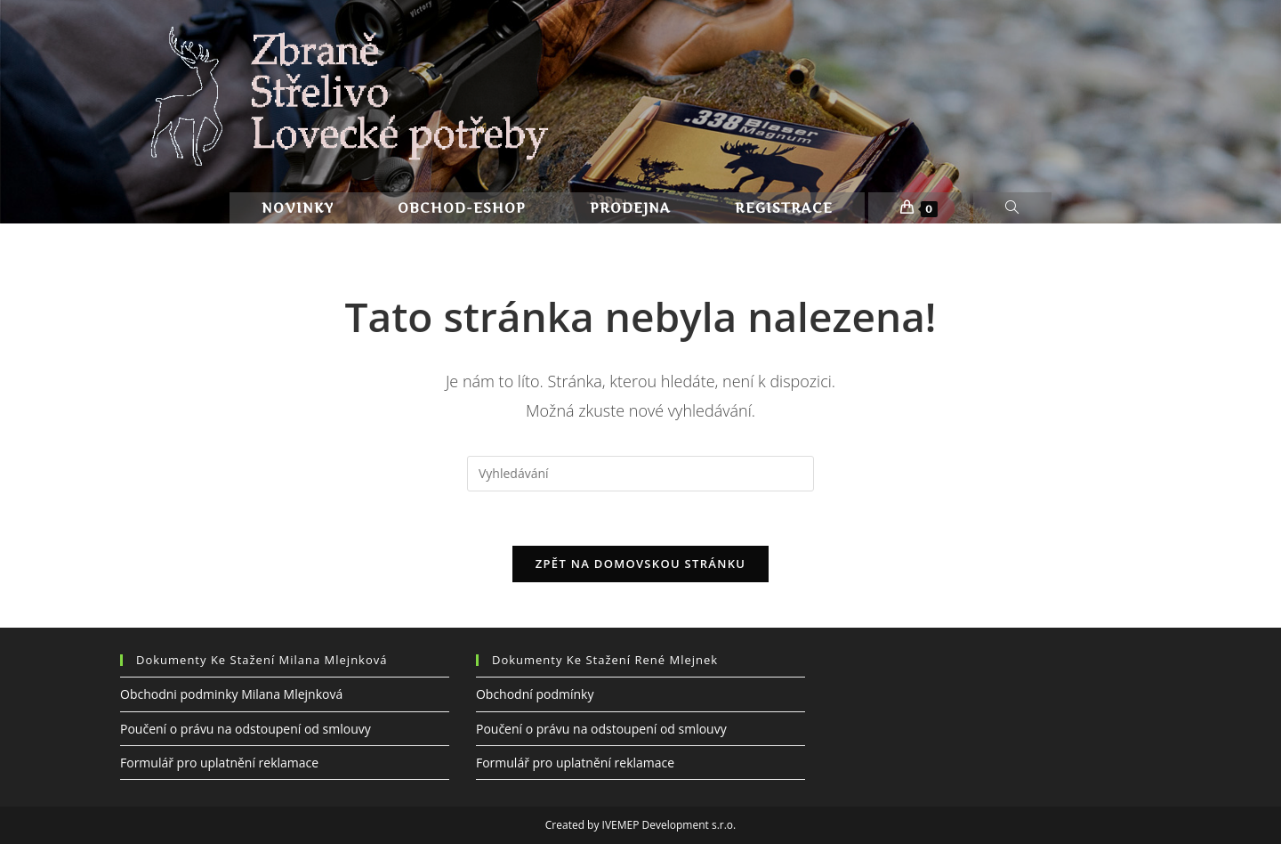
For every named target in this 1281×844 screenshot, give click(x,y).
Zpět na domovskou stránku (640, 564)
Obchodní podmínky (535, 694)
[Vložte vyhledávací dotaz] (640, 473)
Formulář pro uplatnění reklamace (219, 761)
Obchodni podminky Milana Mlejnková (231, 694)
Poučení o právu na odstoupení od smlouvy (245, 727)
